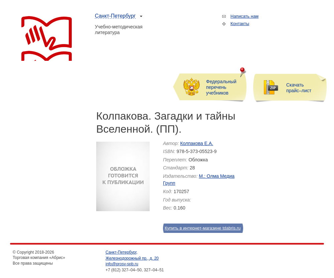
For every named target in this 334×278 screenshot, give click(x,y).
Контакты (239, 23)
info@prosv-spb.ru (122, 264)
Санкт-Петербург (115, 16)
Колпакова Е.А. (196, 143)
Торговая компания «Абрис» (46, 38)
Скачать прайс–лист (298, 87)
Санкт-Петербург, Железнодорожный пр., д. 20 (132, 255)
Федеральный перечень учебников (221, 87)
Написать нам (244, 16)
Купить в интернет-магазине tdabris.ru (199, 228)
